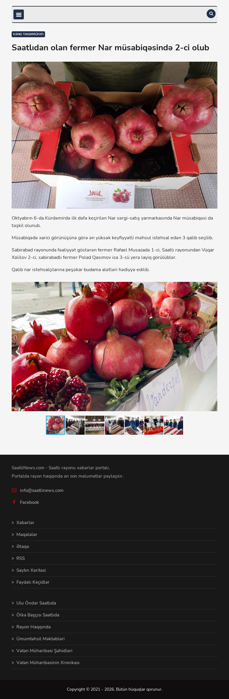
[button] (212, 283)
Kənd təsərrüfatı (28, 34)
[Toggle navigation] (18, 14)
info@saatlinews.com (42, 490)
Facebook (29, 502)
